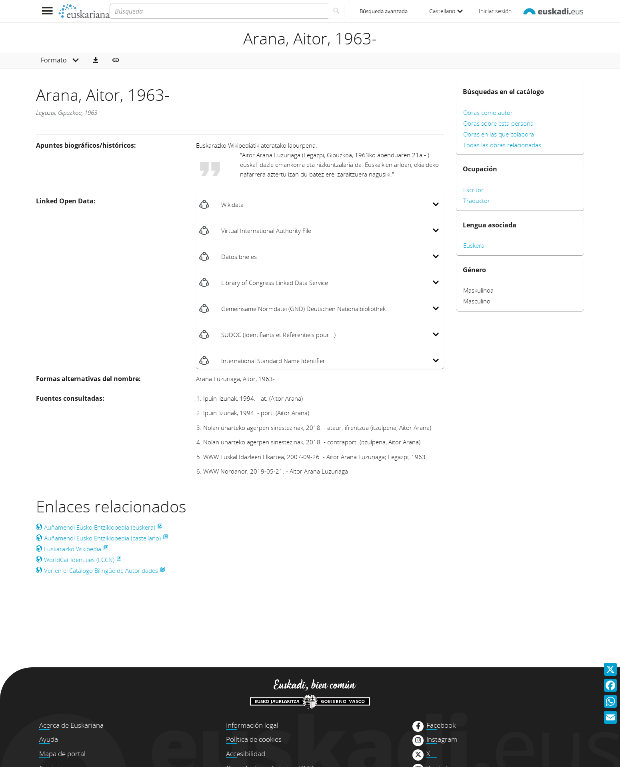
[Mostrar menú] (47, 11)
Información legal (252, 725)
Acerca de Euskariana (71, 725)
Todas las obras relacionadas (502, 145)
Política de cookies (254, 739)
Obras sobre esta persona (498, 123)
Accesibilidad (245, 753)
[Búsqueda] (219, 11)
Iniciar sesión (495, 11)
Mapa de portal (62, 753)
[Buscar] (336, 11)
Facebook (441, 725)
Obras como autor (488, 112)
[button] (96, 60)
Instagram (441, 739)
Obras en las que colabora (498, 134)
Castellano (446, 11)
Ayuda (48, 739)
